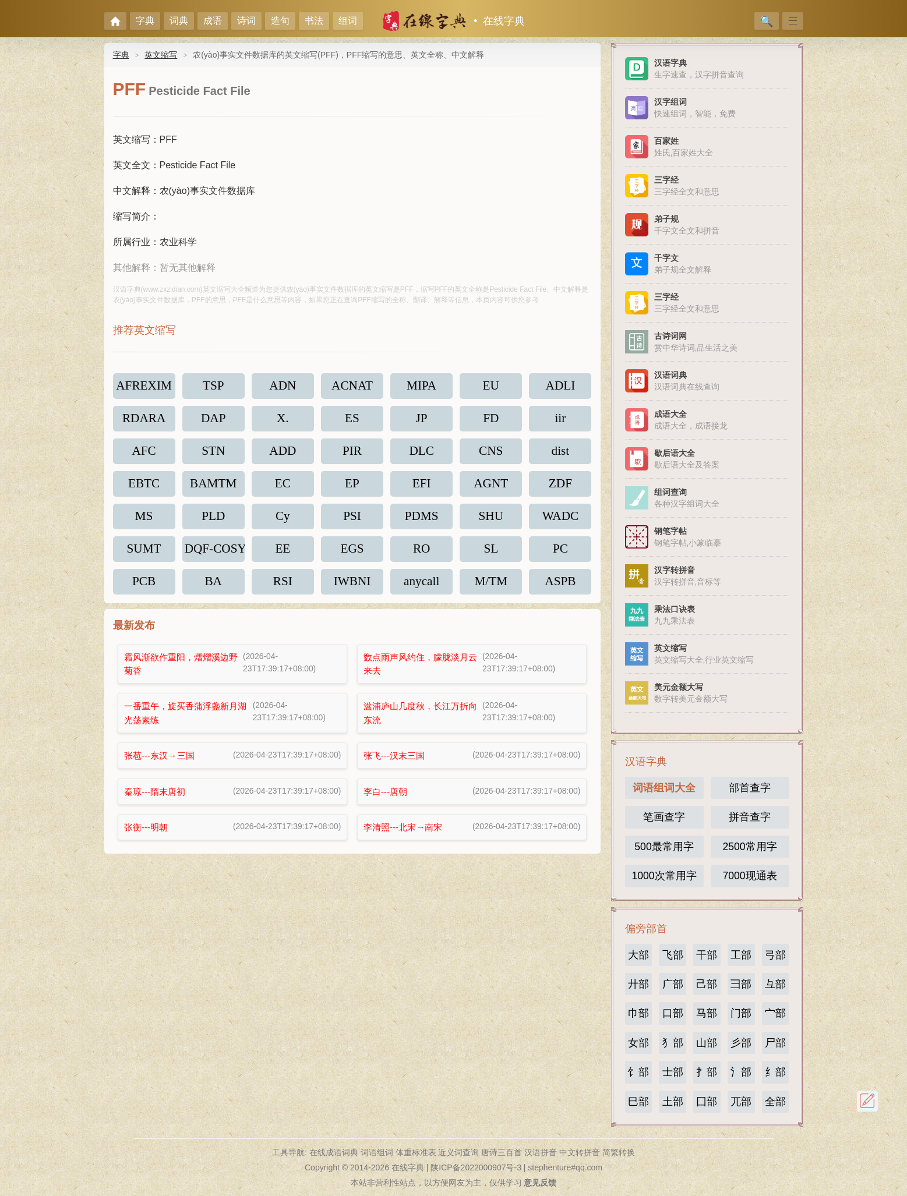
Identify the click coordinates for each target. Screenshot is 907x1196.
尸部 (775, 1043)
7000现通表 (749, 876)
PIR (352, 454)
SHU (491, 521)
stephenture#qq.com (565, 1167)
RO (421, 554)
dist (560, 454)
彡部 (740, 1043)
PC (560, 554)
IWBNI (352, 588)
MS (144, 521)
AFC (144, 454)
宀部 (775, 1013)
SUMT (144, 554)
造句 (280, 21)
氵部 (740, 1072)
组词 (347, 21)
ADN (283, 386)
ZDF (560, 487)
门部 (740, 1013)
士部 (672, 1072)
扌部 (706, 1072)
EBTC (143, 487)
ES (351, 420)
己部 (706, 984)
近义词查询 (458, 1152)
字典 (145, 21)
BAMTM (213, 487)
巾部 (638, 1013)
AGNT (491, 487)
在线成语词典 (333, 1152)
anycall (421, 588)
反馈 (867, 1101)
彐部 (740, 984)
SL (491, 554)
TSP (213, 386)
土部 (672, 1101)
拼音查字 (750, 817)
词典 (179, 21)
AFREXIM (144, 386)
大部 (638, 955)
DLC (421, 454)
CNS (491, 454)
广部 (672, 984)
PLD (213, 521)
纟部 (775, 1072)
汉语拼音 (540, 1152)
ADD (283, 454)
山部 (706, 1043)
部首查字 (750, 788)
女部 (638, 1043)
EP (351, 487)
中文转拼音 (579, 1152)
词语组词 (377, 1152)
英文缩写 (160, 55)
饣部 (638, 1072)
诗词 (246, 21)
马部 (706, 1013)
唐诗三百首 (501, 1152)
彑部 (775, 984)
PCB (144, 588)
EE (283, 554)
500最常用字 (663, 846)
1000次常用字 (663, 876)
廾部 (638, 984)
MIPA (421, 386)
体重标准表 (416, 1152)
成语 (212, 21)
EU (491, 386)
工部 (740, 955)
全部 (775, 1101)
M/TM (491, 588)
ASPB (560, 588)
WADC (560, 521)
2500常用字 (749, 846)
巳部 (638, 1101)
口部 (672, 1013)
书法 (314, 21)
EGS (352, 554)
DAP (213, 420)
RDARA (144, 420)
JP (421, 420)
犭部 (672, 1043)
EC (282, 487)
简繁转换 (618, 1152)
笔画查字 (664, 817)
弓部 (775, 955)
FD (490, 420)
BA (213, 588)
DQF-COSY (215, 554)
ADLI (560, 386)
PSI (352, 521)
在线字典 (504, 21)
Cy (282, 521)
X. (282, 420)
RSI (283, 588)
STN (213, 454)
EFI (422, 487)
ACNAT (352, 386)
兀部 (740, 1101)
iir (560, 420)
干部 (706, 955)
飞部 (672, 955)
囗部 (706, 1101)
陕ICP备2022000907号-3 (475, 1167)
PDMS (421, 521)
